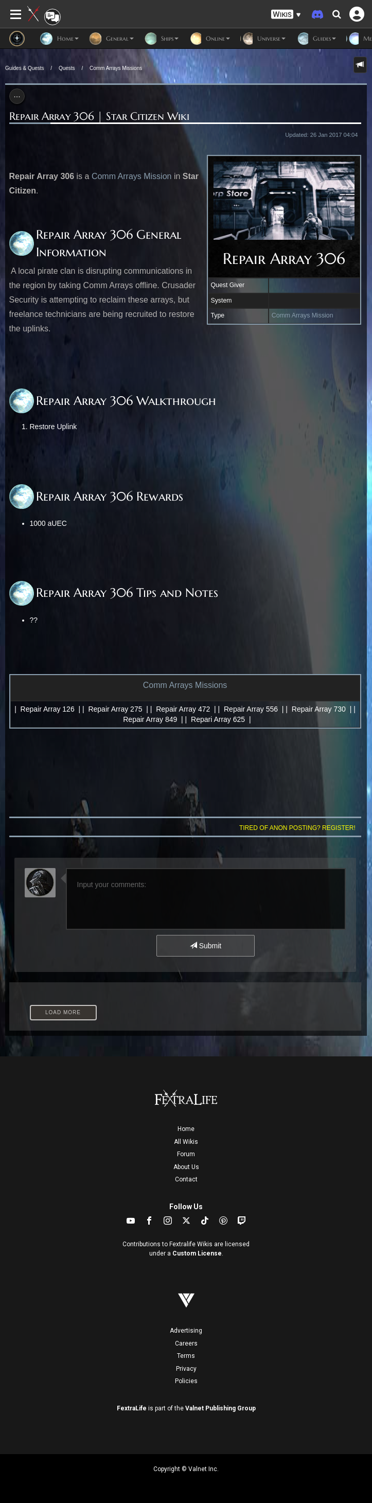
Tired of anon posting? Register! (297, 828)
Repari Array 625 (218, 719)
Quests (67, 68)
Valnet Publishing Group (220, 1408)
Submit (205, 946)
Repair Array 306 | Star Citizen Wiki (99, 116)
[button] (286, 15)
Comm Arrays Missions (116, 68)
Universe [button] (263, 38)
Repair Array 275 (115, 709)
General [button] (111, 38)
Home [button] (59, 38)
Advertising (186, 1330)
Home (186, 1129)
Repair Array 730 (319, 709)
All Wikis (186, 1141)
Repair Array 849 (150, 719)
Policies (186, 1381)
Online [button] (209, 38)
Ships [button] (161, 38)
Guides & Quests (24, 68)
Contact (186, 1179)
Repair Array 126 (48, 709)
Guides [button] (316, 38)
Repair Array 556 (251, 709)
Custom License (197, 1253)
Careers (186, 1343)
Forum (186, 1154)
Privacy (186, 1368)
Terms (186, 1355)
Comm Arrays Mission (302, 315)
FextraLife (132, 1408)
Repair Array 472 (183, 709)
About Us (186, 1167)
